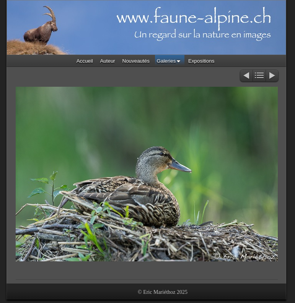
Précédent (246, 76)
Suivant (272, 76)
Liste (259, 76)
